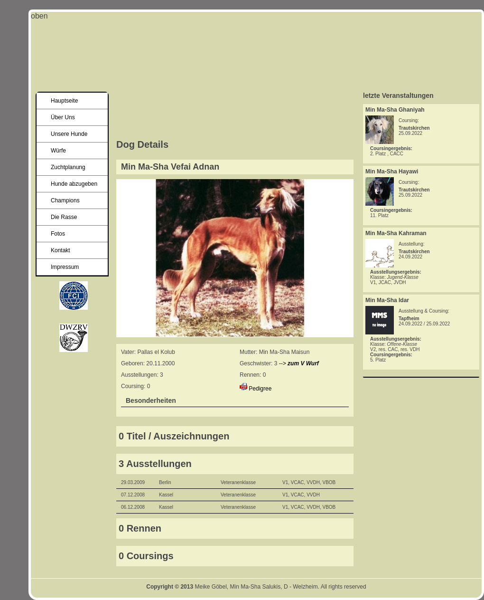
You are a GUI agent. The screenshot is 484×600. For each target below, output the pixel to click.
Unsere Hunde (69, 134)
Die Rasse (64, 217)
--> (299, 363)
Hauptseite (64, 100)
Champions (65, 200)
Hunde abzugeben (74, 184)
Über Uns (63, 117)
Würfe (58, 150)
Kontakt (60, 250)
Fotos (58, 233)
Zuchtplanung (68, 167)
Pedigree (260, 388)
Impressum (65, 267)
